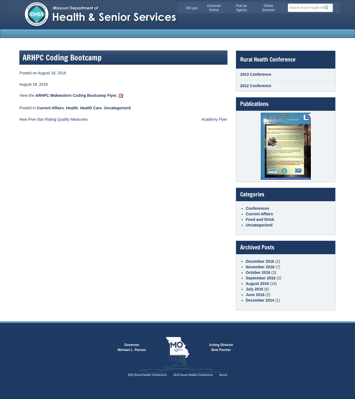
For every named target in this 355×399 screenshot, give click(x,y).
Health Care (91, 108)
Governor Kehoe (214, 8)
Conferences (257, 208)
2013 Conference (255, 74)
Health (72, 108)
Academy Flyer (214, 119)
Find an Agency (241, 8)
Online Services (268, 8)
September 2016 (260, 278)
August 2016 (257, 283)
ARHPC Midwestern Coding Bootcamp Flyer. (79, 95)
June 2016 (255, 294)
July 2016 (254, 289)
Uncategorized (117, 108)
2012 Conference (255, 86)
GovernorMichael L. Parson (132, 347)
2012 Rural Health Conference (147, 375)
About (223, 375)
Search (327, 7)
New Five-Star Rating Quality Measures (53, 119)
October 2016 (258, 272)
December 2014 (260, 300)
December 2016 (260, 261)
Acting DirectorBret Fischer (221, 347)
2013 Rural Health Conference (193, 375)
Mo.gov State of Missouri (177, 347)
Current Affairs (50, 108)
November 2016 (260, 267)
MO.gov (192, 8)
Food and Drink (260, 219)
